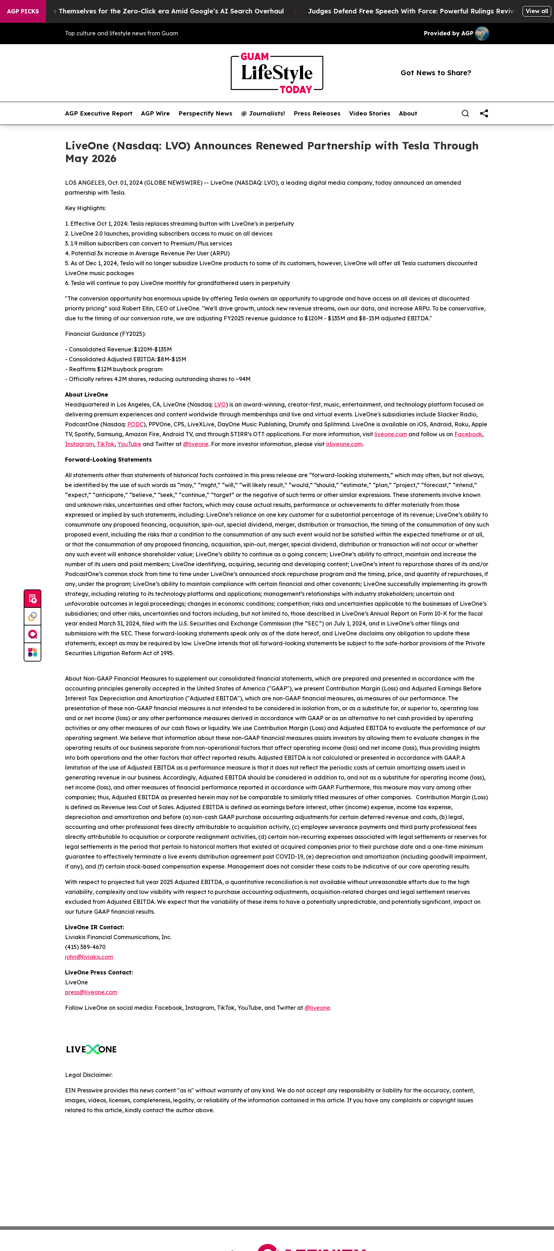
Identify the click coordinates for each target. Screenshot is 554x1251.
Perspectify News (205, 113)
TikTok (105, 443)
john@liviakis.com (89, 956)
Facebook (468, 434)
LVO (220, 404)
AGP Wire (155, 113)
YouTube (129, 443)
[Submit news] (32, 599)
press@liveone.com (91, 992)
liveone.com (391, 434)
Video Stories (369, 113)
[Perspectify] (32, 617)
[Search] (465, 113)
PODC (135, 424)
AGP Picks (23, 11)
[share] (484, 113)
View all (537, 10)
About (408, 113)
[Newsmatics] (32, 652)
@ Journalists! (263, 113)
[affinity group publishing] (32, 634)
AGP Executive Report (98, 113)
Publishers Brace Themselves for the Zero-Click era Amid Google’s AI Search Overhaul (151, 11)
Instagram (79, 443)
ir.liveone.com (344, 443)
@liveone (195, 443)
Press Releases (317, 113)
